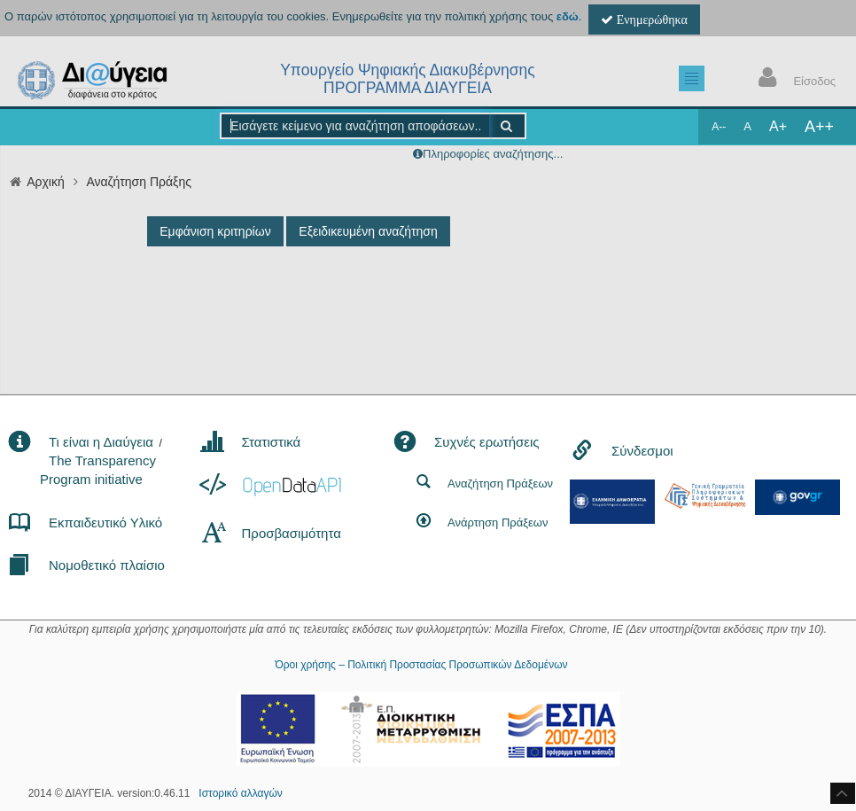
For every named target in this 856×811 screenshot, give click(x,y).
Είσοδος (793, 79)
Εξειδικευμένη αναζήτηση (368, 231)
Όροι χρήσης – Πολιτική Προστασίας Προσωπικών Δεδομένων (421, 665)
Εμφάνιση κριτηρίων (215, 231)
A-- (719, 127)
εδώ (567, 16)
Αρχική (46, 182)
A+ (778, 126)
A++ (819, 127)
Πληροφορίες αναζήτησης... (493, 153)
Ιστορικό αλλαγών (240, 793)
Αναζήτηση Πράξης (138, 182)
